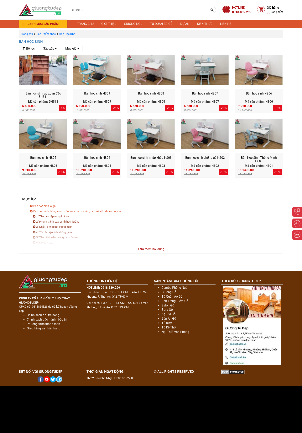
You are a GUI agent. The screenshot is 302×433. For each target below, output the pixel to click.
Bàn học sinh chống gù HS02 (205, 158)
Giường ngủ (133, 24)
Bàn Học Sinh (31, 42)
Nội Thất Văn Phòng (175, 332)
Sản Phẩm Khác (46, 33)
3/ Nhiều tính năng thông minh (52, 226)
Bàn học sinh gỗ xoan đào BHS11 (43, 95)
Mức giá (72, 48)
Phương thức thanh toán (43, 324)
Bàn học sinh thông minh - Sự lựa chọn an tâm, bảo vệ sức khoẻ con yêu (75, 211)
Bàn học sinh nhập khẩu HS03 (151, 158)
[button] (212, 10)
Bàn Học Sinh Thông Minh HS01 (259, 159)
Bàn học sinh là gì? (43, 206)
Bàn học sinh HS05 (43, 158)
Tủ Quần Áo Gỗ (172, 296)
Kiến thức (204, 24)
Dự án (184, 24)
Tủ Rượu (167, 323)
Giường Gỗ (169, 292)
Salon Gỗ (168, 305)
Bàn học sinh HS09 (97, 93)
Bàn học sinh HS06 (259, 93)
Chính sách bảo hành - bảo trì (47, 319)
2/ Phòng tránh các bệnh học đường (56, 221)
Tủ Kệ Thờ (169, 327)
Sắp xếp (50, 48)
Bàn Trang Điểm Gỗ (175, 301)
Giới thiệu (108, 24)
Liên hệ (225, 24)
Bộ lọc (28, 48)
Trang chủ (85, 24)
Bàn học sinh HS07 (205, 93)
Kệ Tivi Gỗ (168, 314)
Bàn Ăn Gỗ (169, 318)
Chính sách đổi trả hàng (43, 315)
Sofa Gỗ (167, 309)
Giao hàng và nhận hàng (43, 328)
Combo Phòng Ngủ (174, 288)
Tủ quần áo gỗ (161, 24)
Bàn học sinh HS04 (97, 158)
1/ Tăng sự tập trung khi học (51, 216)
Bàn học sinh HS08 (151, 93)
